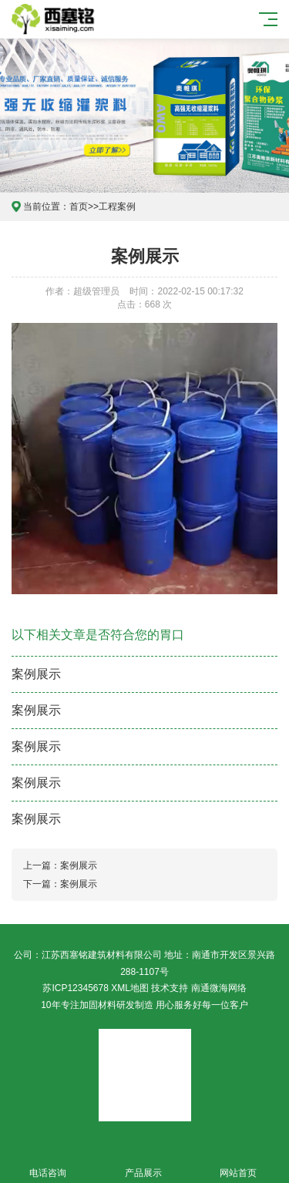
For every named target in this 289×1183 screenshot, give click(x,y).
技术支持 (169, 988)
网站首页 (239, 1164)
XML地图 (130, 988)
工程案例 (117, 206)
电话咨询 (48, 1164)
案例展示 (36, 674)
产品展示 (143, 1164)
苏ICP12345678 (75, 988)
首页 (78, 206)
